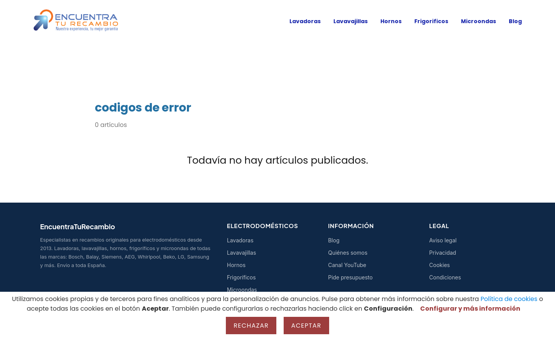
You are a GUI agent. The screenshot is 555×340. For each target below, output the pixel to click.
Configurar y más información (470, 308)
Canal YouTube (347, 265)
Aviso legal (443, 240)
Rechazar (251, 325)
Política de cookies (509, 298)
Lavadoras (305, 21)
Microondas (478, 21)
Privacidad (442, 252)
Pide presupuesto (350, 277)
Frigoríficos (241, 277)
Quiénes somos (347, 252)
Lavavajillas (350, 21)
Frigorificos (431, 21)
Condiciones (445, 277)
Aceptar (306, 325)
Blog (515, 21)
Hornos (391, 21)
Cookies (439, 265)
